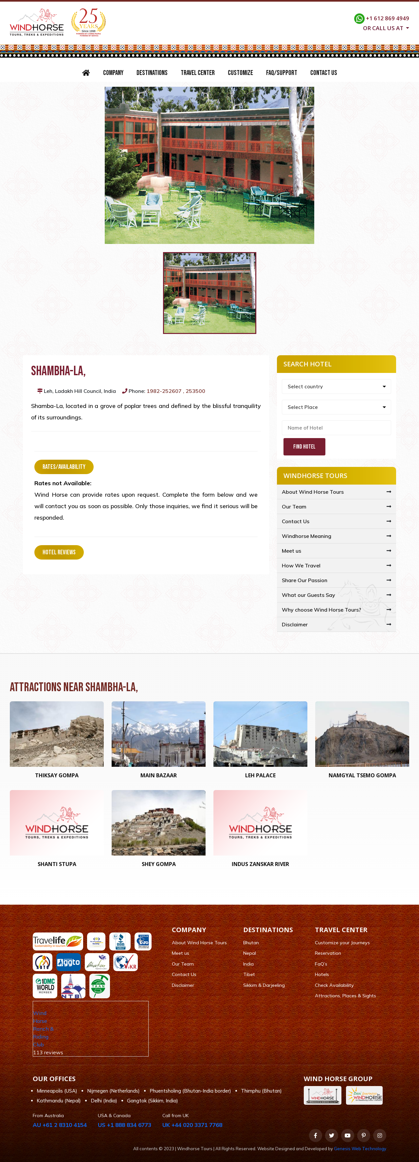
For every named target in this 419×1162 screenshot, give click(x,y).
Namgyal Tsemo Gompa (362, 775)
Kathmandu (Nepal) (59, 1100)
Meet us (291, 550)
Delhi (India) (104, 1100)
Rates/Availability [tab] (64, 467)
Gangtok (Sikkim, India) (152, 1100)
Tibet (249, 974)
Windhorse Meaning (306, 536)
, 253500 (194, 391)
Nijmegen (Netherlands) (113, 1091)
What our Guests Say (308, 595)
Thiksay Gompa (57, 775)
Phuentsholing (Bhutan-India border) (190, 1091)
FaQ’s (321, 964)
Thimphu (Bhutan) (261, 1091)
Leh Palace (260, 775)
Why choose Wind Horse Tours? (321, 609)
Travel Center (198, 73)
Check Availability (334, 985)
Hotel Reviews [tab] (59, 552)
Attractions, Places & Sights (345, 996)
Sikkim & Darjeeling (264, 985)
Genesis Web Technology (360, 1148)
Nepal (249, 953)
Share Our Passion (304, 580)
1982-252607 (164, 391)
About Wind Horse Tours (313, 492)
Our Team (294, 506)
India (248, 964)
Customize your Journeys (342, 943)
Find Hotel (304, 446)
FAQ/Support (281, 73)
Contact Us (323, 73)
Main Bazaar (158, 775)
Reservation (328, 953)
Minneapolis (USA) (57, 1091)
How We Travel (301, 565)
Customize (240, 73)
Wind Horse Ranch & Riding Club (43, 1029)
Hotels (322, 974)
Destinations (152, 73)
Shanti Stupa (57, 864)
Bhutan (251, 943)
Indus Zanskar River (260, 864)
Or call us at (384, 27)
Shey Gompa (159, 864)
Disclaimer (295, 624)
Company (113, 73)
